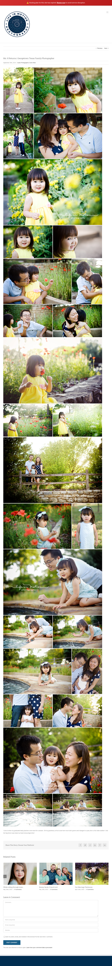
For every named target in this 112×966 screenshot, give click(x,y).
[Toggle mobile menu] (107, 12)
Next (105, 48)
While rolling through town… (13, 887)
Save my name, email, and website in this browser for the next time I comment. (29, 937)
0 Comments (18, 889)
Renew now (61, 3)
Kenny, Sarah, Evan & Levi (48, 887)
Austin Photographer (23, 62)
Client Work (32, 62)
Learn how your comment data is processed (39, 947)
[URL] (50, 930)
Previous (99, 48)
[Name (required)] (50, 920)
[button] (5, 876)
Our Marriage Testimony (83, 887)
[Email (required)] (50, 925)
